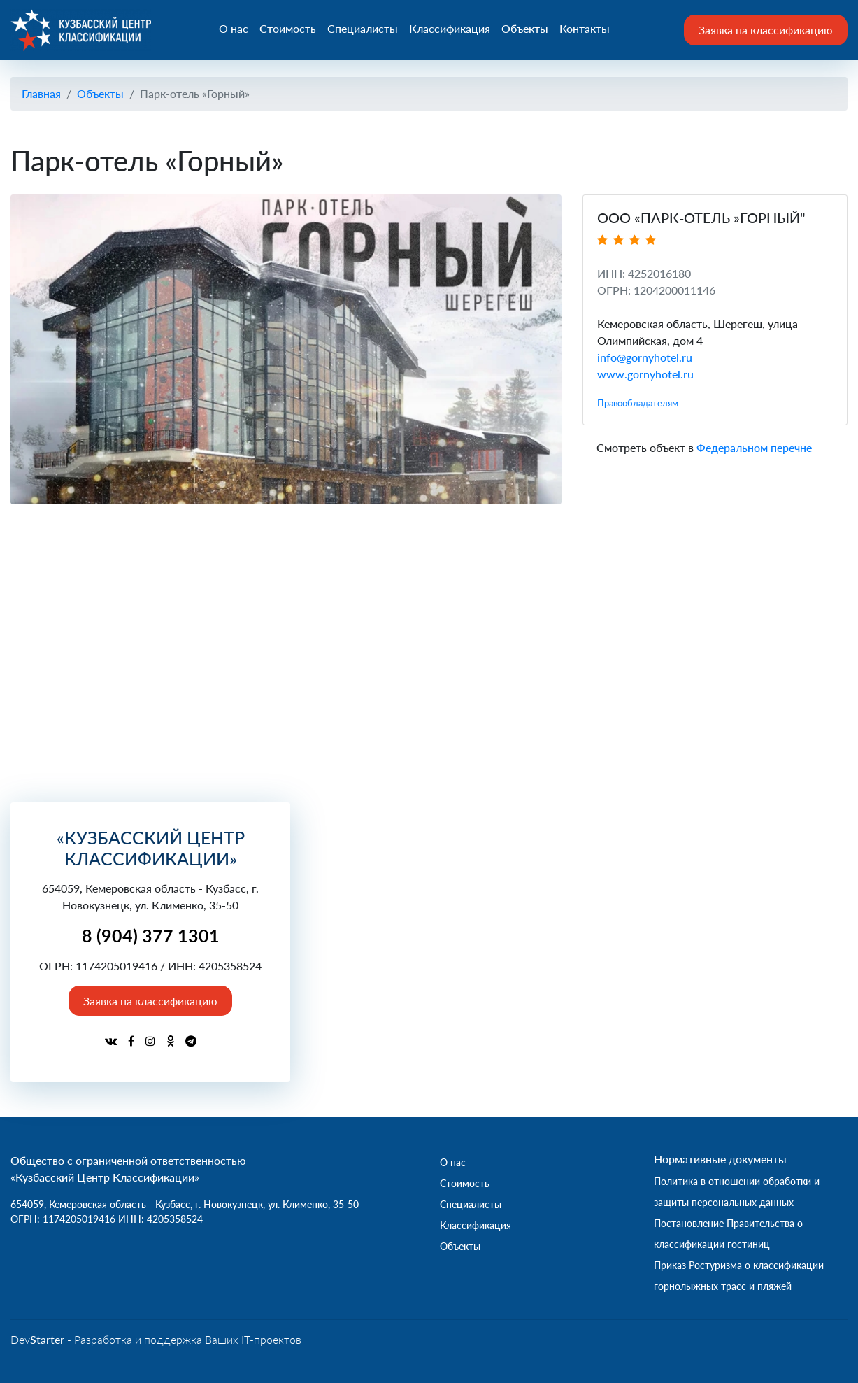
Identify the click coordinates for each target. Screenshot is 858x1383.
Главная (41, 93)
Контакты (585, 29)
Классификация (450, 29)
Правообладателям (637, 403)
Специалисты (363, 29)
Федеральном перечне (754, 447)
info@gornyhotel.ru (644, 357)
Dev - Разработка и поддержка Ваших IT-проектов (155, 1339)
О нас (234, 29)
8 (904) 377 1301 (151, 935)
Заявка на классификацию (766, 29)
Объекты (525, 29)
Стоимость (288, 29)
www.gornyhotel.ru (645, 374)
